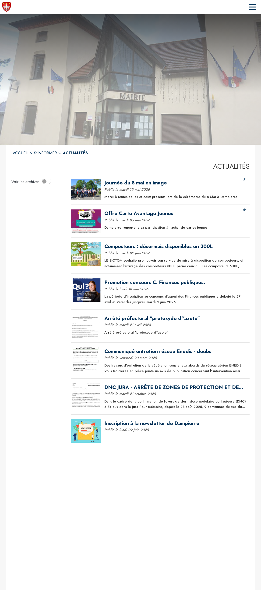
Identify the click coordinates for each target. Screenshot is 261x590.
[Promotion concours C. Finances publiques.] (175, 282)
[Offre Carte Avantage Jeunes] (175, 213)
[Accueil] (6, 7)
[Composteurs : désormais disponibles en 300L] (175, 246)
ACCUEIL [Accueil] (20, 153)
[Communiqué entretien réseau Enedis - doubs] (175, 351)
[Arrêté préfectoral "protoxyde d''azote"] (175, 318)
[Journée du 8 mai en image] (175, 183)
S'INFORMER (45, 153)
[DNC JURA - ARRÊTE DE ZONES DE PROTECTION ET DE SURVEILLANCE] (175, 387)
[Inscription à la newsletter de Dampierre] (175, 423)
